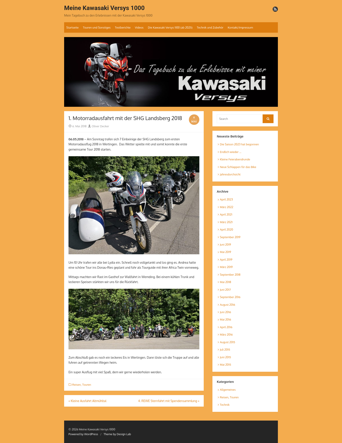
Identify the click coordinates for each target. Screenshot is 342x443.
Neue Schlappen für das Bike (238, 167)
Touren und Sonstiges (96, 27)
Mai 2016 (225, 319)
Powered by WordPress (83, 434)
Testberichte (123, 27)
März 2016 (226, 334)
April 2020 (226, 229)
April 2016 (226, 327)
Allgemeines (228, 389)
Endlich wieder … (230, 152)
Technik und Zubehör (210, 27)
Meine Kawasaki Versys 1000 (104, 8)
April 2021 (226, 214)
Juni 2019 (225, 244)
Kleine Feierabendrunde (235, 159)
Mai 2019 (225, 252)
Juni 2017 (225, 289)
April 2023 (226, 199)
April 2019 (226, 259)
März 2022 (226, 207)
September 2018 (230, 274)
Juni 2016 (225, 312)
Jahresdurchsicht (230, 174)
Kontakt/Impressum (240, 27)
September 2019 (230, 237)
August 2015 (227, 342)
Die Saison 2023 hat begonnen (239, 144)
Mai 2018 (225, 282)
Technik (224, 404)
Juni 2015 (225, 357)
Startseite (72, 27)
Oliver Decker (98, 126)
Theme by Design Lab (117, 434)
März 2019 (226, 267)
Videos (139, 27)
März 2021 (226, 222)
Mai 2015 (225, 364)
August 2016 (227, 304)
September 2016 (230, 297)
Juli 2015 (225, 349)
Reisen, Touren (81, 384)
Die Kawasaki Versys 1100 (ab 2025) (170, 27)
